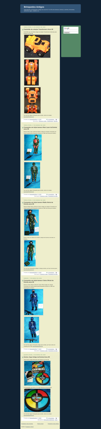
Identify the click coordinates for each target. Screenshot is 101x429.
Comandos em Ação (53, 196)
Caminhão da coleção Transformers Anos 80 (38, 29)
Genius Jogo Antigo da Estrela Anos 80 (37, 357)
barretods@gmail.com (29, 116)
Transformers (50, 121)
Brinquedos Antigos (34, 7)
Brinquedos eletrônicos (49, 419)
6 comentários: (51, 194)
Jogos (56, 419)
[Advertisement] (50, 16)
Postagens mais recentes (27, 423)
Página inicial (40, 423)
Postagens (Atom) (29, 426)
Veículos (56, 121)
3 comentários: (51, 349)
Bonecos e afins (42, 121)
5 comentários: (51, 119)
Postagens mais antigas (53, 423)
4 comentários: (51, 272)
